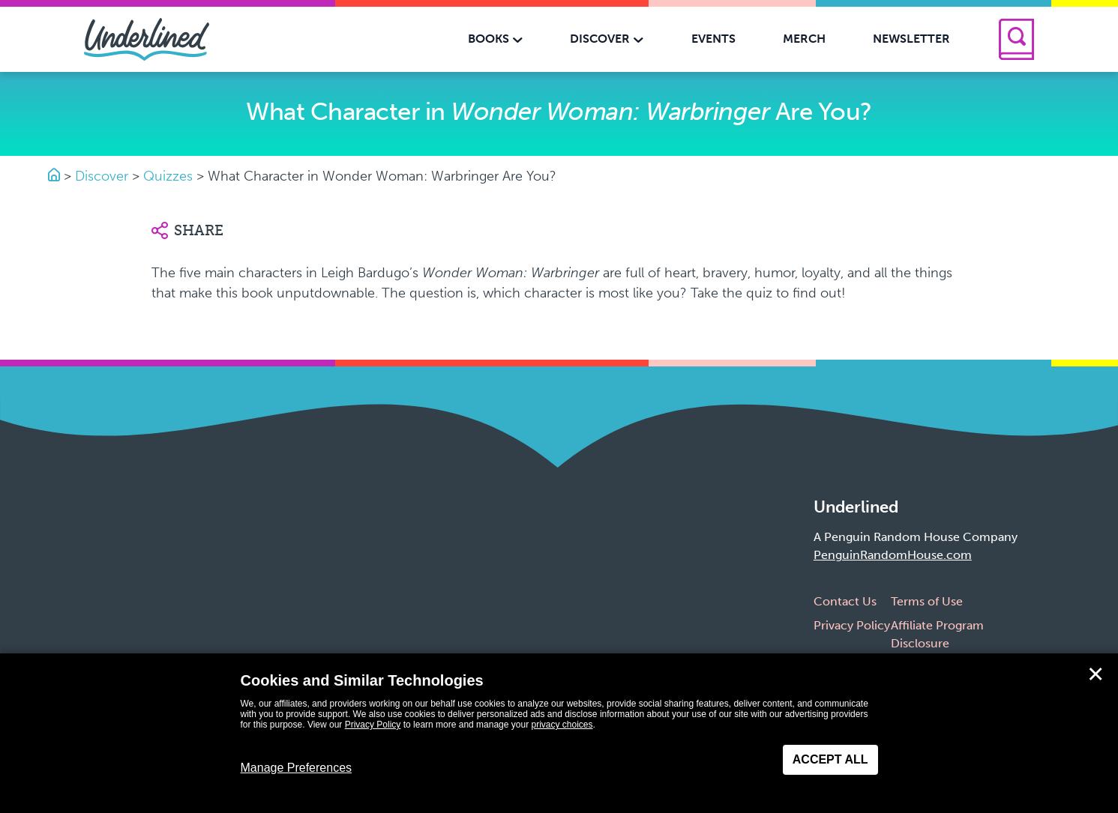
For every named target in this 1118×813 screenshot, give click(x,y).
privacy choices (561, 724)
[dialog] (559, 733)
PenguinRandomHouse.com (893, 555)
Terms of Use (927, 601)
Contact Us (845, 601)
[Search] (1016, 39)
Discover (101, 176)
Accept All (830, 759)
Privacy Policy (852, 625)
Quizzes (168, 176)
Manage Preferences (296, 767)
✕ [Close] (1096, 674)
